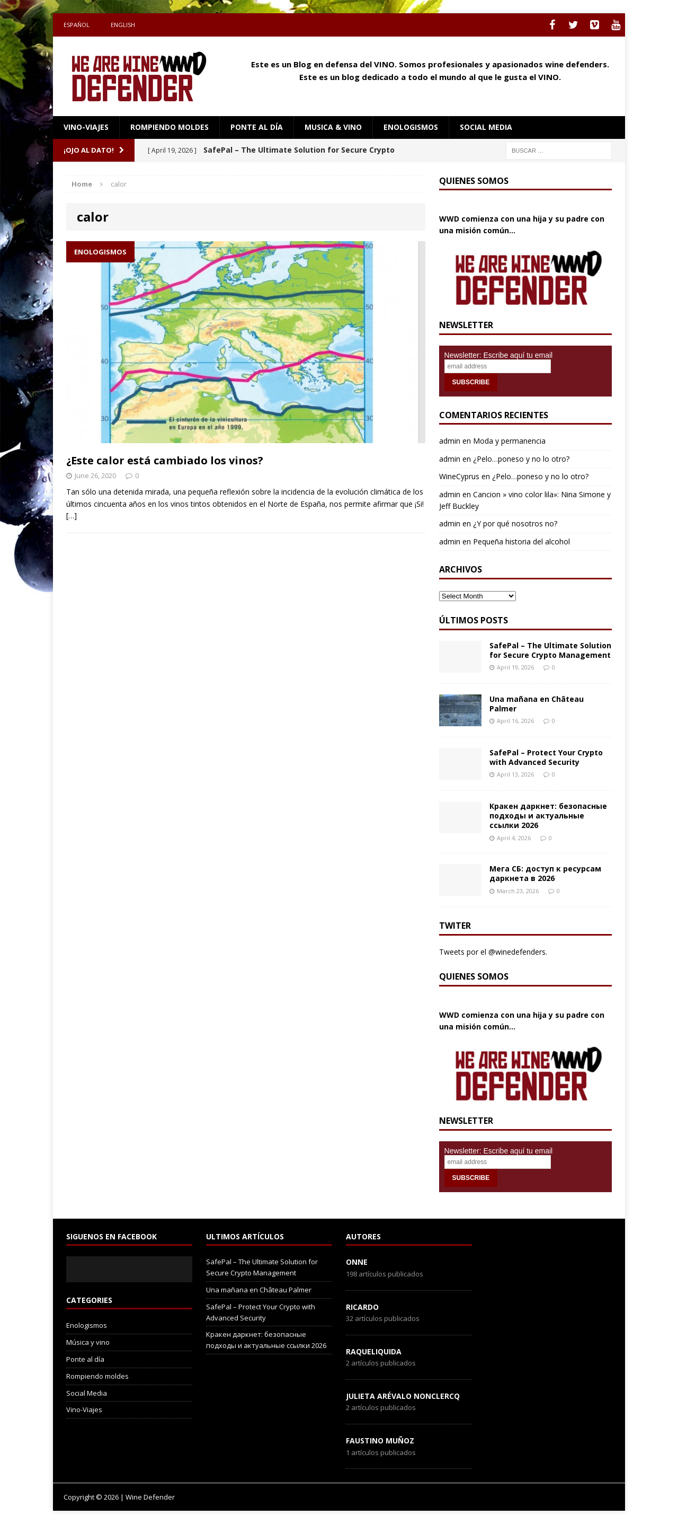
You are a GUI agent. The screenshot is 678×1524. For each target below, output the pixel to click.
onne (357, 1262)
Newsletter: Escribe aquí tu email (498, 355)
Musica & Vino (333, 127)
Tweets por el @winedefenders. (493, 952)
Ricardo (362, 1307)
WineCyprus (459, 476)
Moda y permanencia (509, 441)
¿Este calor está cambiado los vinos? (164, 460)
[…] (71, 515)
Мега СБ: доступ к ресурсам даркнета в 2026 (545, 873)
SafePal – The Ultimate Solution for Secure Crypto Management (550, 650)
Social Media (86, 1393)
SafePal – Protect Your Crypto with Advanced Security (546, 757)
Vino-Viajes (86, 127)
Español (77, 25)
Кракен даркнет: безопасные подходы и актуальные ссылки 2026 (548, 815)
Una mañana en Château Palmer (536, 703)
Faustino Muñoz (380, 1440)
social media (486, 127)
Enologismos (410, 127)
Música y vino (88, 1342)
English (123, 25)
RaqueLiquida (374, 1351)
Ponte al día (256, 127)
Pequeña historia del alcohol (521, 541)
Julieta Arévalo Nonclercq (403, 1396)
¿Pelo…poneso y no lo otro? (521, 459)
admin (449, 441)
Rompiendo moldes (169, 127)
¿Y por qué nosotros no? (515, 523)
